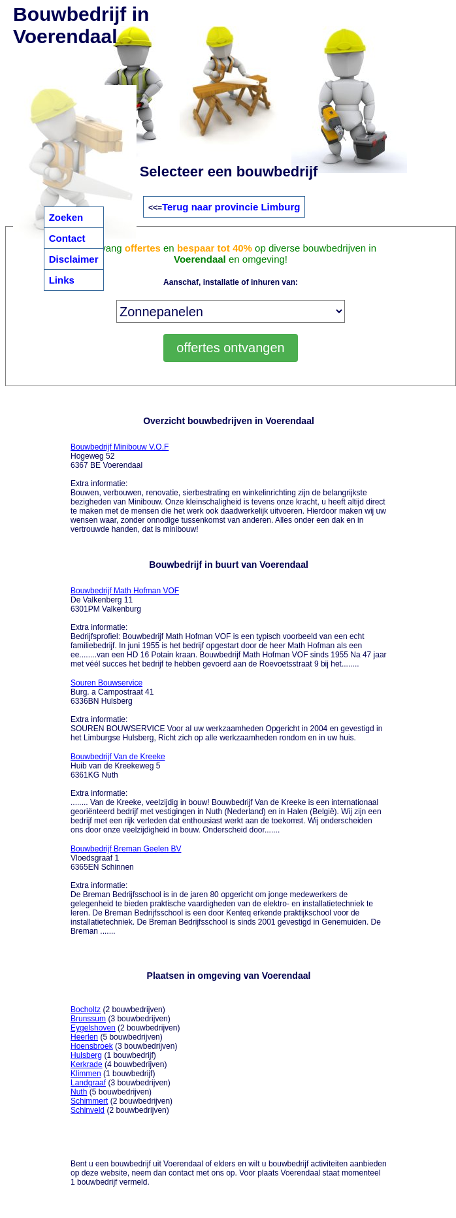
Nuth (79, 1091)
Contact (67, 238)
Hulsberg (86, 1055)
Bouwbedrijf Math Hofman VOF (125, 590)
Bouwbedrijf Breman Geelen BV (126, 848)
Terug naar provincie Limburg (231, 206)
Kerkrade (87, 1064)
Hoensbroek (92, 1046)
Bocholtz (86, 1009)
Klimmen (86, 1073)
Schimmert (89, 1101)
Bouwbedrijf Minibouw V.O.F (120, 447)
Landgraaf (88, 1082)
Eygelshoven (93, 1027)
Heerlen (84, 1037)
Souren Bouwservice (106, 682)
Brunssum (88, 1018)
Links (61, 280)
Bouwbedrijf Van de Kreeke (118, 756)
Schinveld (88, 1110)
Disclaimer (74, 259)
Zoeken (66, 217)
